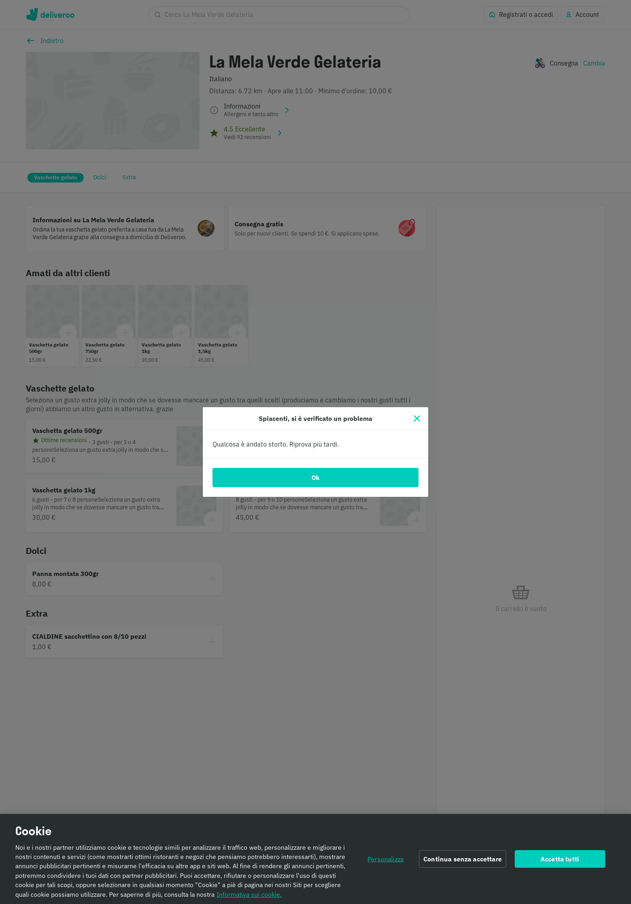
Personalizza (385, 863)
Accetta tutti (559, 863)
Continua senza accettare (462, 863)
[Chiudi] (417, 418)
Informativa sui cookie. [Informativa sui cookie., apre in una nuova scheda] (249, 898)
